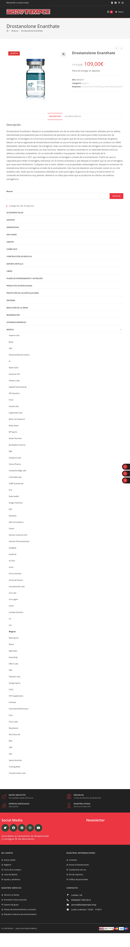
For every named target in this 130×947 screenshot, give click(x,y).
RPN (10, 741)
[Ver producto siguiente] (121, 48)
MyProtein (13, 651)
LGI (10, 625)
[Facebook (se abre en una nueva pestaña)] (115, 2)
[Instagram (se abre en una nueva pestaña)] (122, 2)
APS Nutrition (14, 393)
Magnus (85, 83)
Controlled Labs (15, 477)
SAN (10, 747)
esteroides (108, 86)
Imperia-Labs (14, 335)
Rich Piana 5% (14, 734)
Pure (11, 715)
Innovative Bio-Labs (17, 586)
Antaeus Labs (14, 380)
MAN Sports (14, 638)
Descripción (55, 116)
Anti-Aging (12, 234)
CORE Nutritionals (16, 483)
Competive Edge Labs (17, 470)
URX (10, 348)
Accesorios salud (15, 212)
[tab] (55, 116)
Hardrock (12, 554)
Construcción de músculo (19, 256)
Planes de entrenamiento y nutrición (25, 278)
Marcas (10, 329)
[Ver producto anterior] (116, 48)
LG (10, 618)
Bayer (11, 342)
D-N (10, 490)
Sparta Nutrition (15, 760)
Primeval (12, 702)
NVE (10, 670)
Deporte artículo (15, 264)
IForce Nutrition (15, 573)
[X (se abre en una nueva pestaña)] (112, 2)
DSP (10, 509)
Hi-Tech (12, 561)
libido (9, 271)
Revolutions (13, 728)
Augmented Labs (16, 413)
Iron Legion (13, 599)
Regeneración (13, 315)
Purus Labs (13, 721)
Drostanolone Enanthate (32, 30)
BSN (10, 451)
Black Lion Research (17, 419)
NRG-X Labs (13, 664)
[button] (63, 54)
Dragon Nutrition (16, 503)
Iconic (11, 567)
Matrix (11, 644)
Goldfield (12, 548)
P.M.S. (11, 689)
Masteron (118, 86)
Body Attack (13, 425)
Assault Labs (14, 406)
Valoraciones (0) (72, 116)
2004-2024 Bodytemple (26, 928)
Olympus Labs (14, 676)
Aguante (11, 220)
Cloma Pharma (15, 464)
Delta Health (14, 496)
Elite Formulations (16, 522)
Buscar (10, 191)
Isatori (11, 606)
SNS (10, 754)
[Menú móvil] (118, 11)
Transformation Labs (17, 773)
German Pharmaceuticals (19, 541)
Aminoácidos (13, 227)
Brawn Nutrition (15, 438)
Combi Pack (12, 249)
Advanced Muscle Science (19, 355)
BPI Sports (13, 432)
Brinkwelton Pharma (17, 445)
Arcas (11, 400)
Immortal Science (16, 580)
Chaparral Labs (15, 458)
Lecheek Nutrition (16, 612)
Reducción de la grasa (17, 307)
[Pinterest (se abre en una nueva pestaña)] (119, 2)
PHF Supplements (16, 696)
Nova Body (13, 657)
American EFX (14, 374)
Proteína (11, 300)
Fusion (11, 528)
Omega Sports (15, 683)
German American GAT (18, 535)
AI (9, 361)
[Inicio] (7, 30)
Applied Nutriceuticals (18, 387)
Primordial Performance (18, 709)
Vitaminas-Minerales (16, 322)
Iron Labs (12, 593)
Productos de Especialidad (19, 285)
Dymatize (12, 516)
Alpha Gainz (14, 367)
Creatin (10, 242)
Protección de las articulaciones (23, 293)
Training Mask (14, 766)
